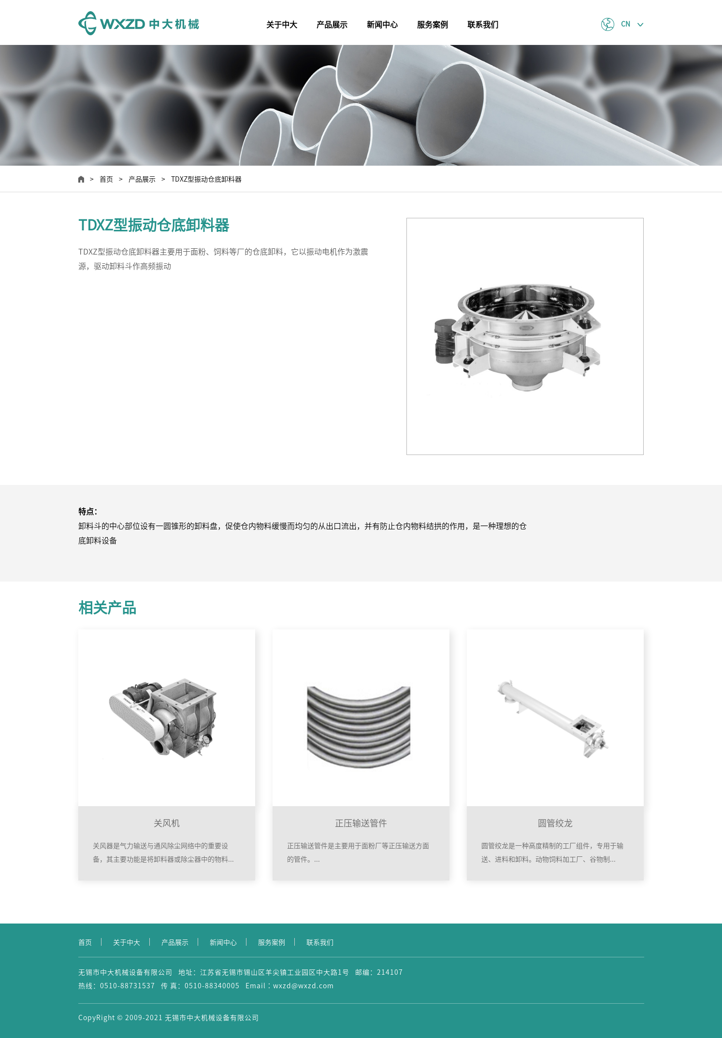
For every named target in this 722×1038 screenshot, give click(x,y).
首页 (106, 179)
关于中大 (281, 24)
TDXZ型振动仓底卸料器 (206, 179)
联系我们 (482, 24)
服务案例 (432, 24)
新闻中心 (382, 24)
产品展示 (332, 24)
